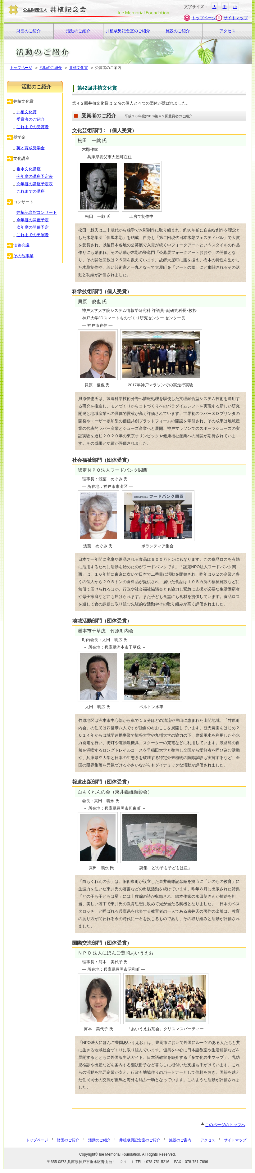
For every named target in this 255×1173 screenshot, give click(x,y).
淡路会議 (21, 245)
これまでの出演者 (32, 234)
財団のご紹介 (28, 31)
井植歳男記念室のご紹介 (128, 31)
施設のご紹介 (178, 31)
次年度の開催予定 (32, 227)
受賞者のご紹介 (30, 119)
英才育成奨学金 (30, 148)
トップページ (204, 18)
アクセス (227, 31)
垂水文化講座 (28, 169)
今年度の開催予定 (32, 220)
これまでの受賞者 (32, 126)
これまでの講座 (30, 191)
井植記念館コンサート (36, 212)
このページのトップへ (222, 1124)
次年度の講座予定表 (34, 184)
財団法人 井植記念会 (87, 11)
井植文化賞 (78, 67)
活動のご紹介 (78, 31)
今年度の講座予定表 (34, 176)
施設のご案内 (180, 1140)
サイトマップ (236, 18)
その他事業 (23, 256)
